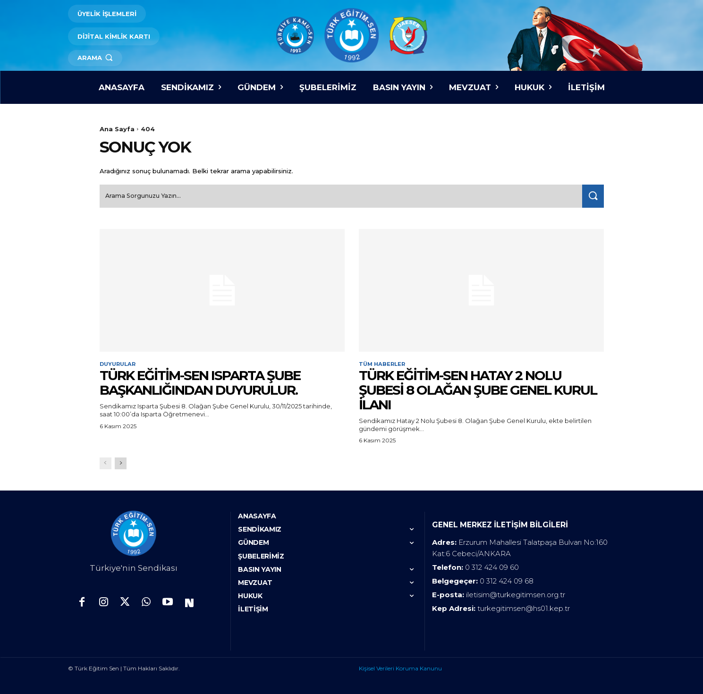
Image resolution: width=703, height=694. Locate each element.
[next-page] (121, 462)
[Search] (591, 194)
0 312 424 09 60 (492, 566)
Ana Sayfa (117, 129)
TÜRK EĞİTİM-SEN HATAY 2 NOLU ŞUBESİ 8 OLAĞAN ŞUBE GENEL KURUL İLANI (478, 389)
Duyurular (119, 362)
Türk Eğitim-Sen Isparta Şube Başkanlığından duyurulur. (200, 381)
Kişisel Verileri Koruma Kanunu (400, 667)
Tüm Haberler (383, 362)
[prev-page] (105, 462)
